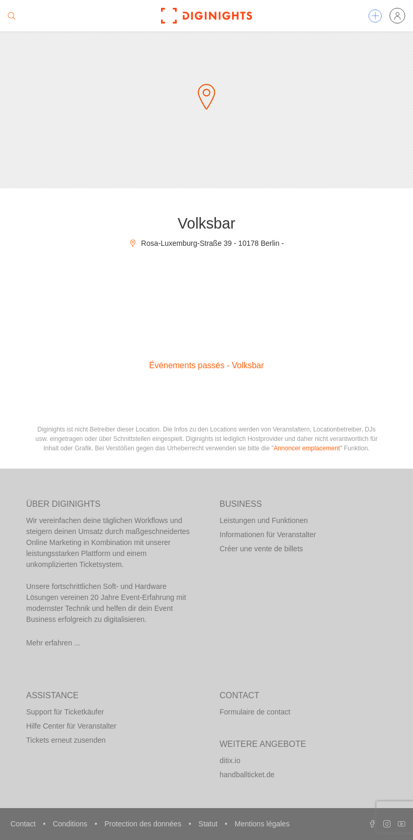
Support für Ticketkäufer (65, 712)
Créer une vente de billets (261, 548)
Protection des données (144, 824)
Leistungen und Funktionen (264, 520)
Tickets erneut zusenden (66, 740)
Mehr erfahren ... (53, 643)
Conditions (71, 824)
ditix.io (230, 760)
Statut (209, 824)
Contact (24, 824)
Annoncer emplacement (306, 448)
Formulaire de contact (255, 712)
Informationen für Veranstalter (268, 534)
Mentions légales (262, 824)
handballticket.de (247, 774)
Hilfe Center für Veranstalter (71, 726)
